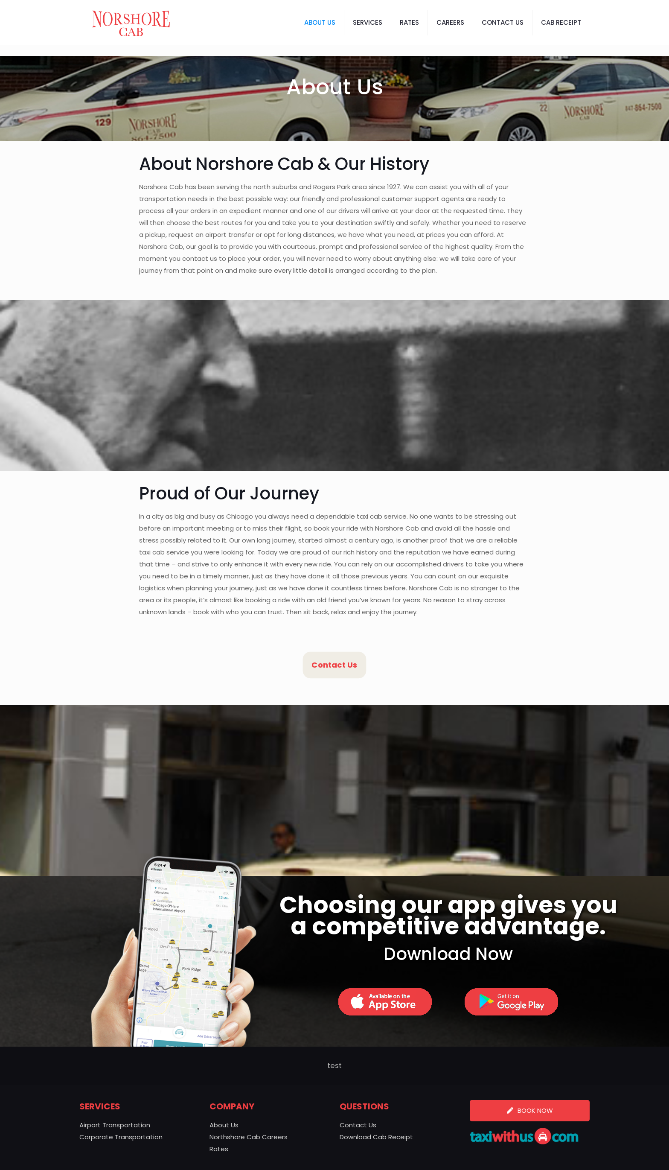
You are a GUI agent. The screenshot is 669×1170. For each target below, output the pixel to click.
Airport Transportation (114, 1124)
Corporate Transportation (121, 1136)
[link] (385, 1001)
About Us (224, 1124)
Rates (218, 1148)
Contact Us (358, 1124)
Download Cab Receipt (376, 1136)
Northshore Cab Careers (248, 1136)
